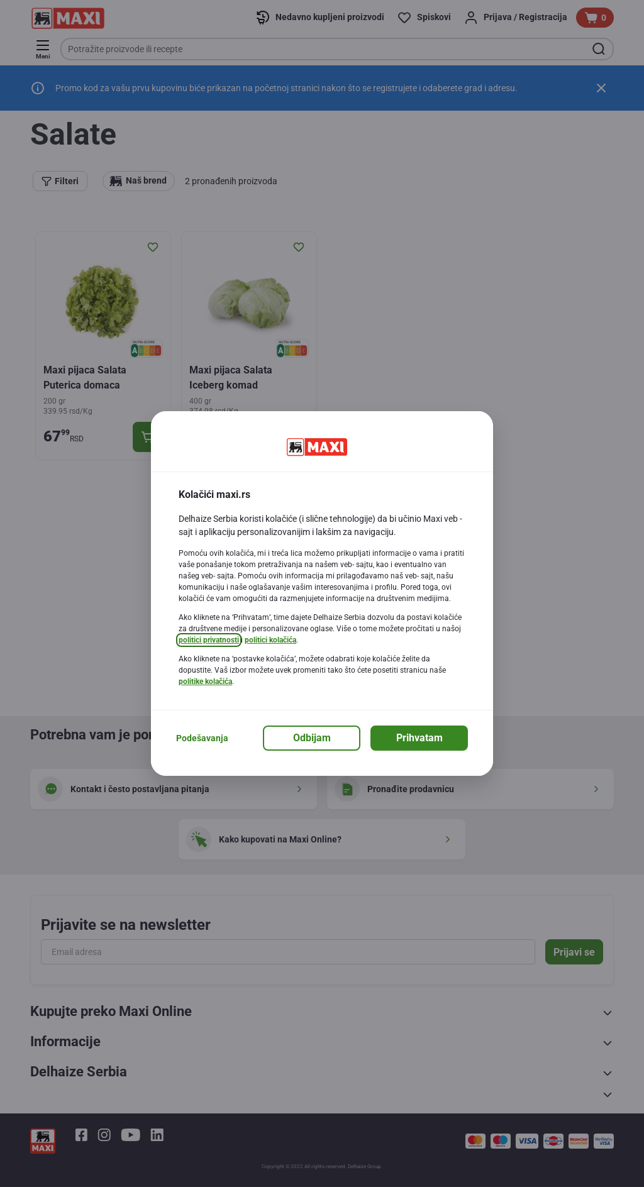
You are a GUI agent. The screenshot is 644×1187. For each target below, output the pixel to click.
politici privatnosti (209, 640)
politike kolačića (205, 681)
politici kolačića (270, 640)
